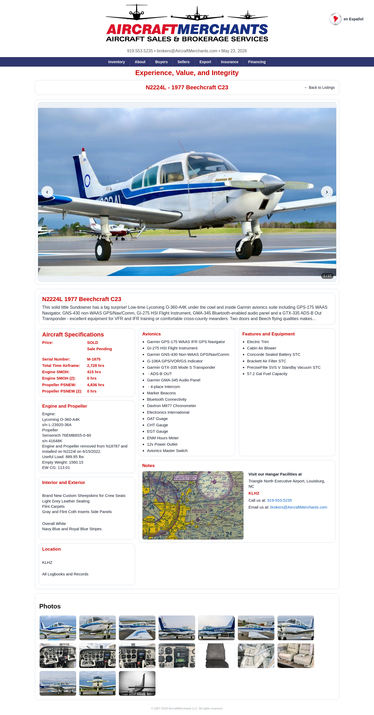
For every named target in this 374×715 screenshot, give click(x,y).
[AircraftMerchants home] (187, 23)
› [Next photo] (327, 192)
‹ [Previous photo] (47, 192)
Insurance (229, 62)
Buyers (161, 62)
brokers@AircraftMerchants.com (187, 51)
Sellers (184, 62)
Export (205, 62)
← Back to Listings (319, 87)
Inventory (116, 62)
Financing (257, 62)
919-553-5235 (279, 500)
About (140, 62)
